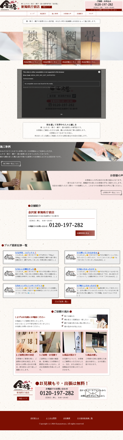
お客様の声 (67, 16)
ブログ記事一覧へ (61, 311)
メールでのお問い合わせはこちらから (103, 12)
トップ (32, 16)
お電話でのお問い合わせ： (55, 227)
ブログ (91, 16)
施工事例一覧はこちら (12, 164)
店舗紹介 (80, 16)
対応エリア (23, 408)
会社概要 (66, 428)
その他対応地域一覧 (85, 428)
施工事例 (55, 16)
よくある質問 (51, 428)
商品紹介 (43, 16)
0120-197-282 (103, 6)
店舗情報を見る (83, 235)
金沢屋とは (34, 428)
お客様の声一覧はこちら (109, 194)
